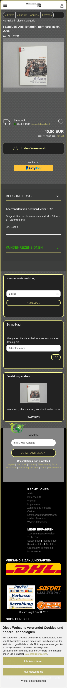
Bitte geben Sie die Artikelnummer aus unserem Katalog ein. (32, 340)
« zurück (22, 15)
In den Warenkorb (29, 148)
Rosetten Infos (35, 544)
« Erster (9, 15)
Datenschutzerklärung (36, 654)
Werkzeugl (23, 467)
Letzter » (47, 15)
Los (55, 357)
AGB (30, 493)
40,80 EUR (33, 416)
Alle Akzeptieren (33, 661)
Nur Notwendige (33, 671)
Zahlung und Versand (39, 507)
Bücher (35, 467)
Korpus (32, 464)
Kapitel (11, 464)
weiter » (34, 15)
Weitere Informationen (33, 680)
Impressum (33, 504)
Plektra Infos (49, 540)
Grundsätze (33, 547)
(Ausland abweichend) (40, 124)
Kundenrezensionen (24, 247)
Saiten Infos (34, 540)
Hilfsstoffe (11, 467)
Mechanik (21, 464)
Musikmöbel (54, 467)
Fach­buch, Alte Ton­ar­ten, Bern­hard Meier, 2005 (33, 409)
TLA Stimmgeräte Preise (40, 533)
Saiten (55, 464)
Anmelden (33, 303)
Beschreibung (19, 196)
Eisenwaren (44, 464)
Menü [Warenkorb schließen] (5, 5)
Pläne (43, 467)
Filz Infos (51, 544)
